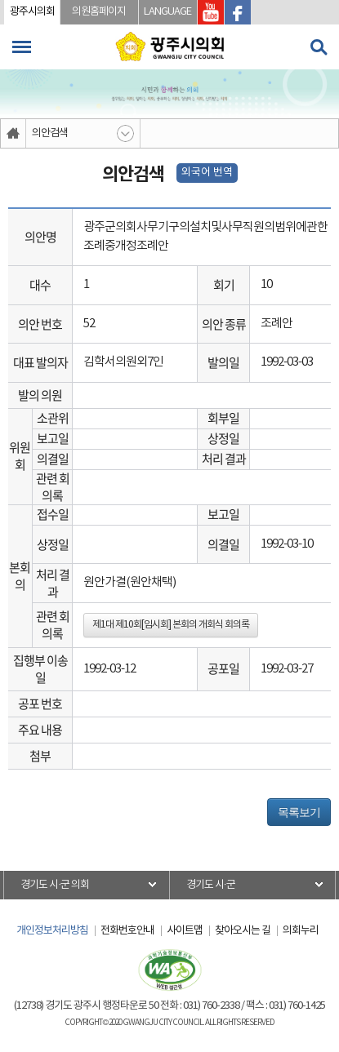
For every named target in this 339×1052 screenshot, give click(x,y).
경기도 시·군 (210, 885)
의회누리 (301, 931)
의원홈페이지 (99, 12)
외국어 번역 (207, 172)
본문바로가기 (0, 0)
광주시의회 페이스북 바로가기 (238, 12)
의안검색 (50, 133)
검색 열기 (318, 47)
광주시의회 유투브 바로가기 (211, 12)
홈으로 (13, 133)
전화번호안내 (127, 931)
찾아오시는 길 (242, 931)
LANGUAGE (167, 12)
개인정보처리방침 (52, 931)
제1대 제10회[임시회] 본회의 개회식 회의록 (170, 624)
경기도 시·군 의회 (54, 885)
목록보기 (299, 812)
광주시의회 (32, 12)
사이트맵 (185, 931)
